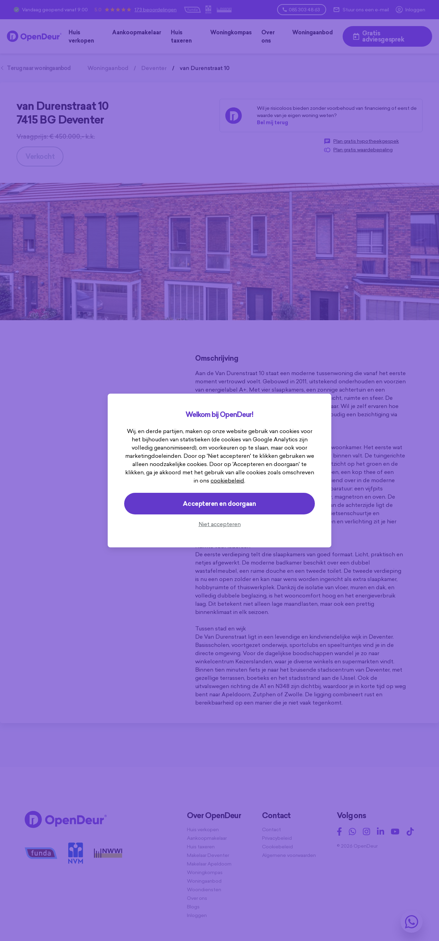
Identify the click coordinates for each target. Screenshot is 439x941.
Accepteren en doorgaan (219, 504)
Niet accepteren (220, 524)
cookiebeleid (227, 480)
